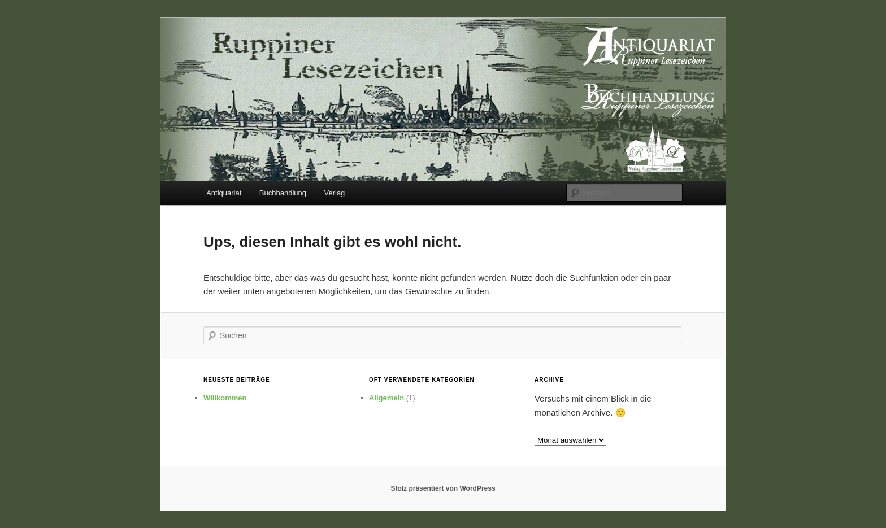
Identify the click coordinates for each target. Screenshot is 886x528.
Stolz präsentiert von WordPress (442, 488)
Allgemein (386, 398)
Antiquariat (223, 193)
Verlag (334, 193)
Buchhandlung (282, 193)
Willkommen (224, 398)
